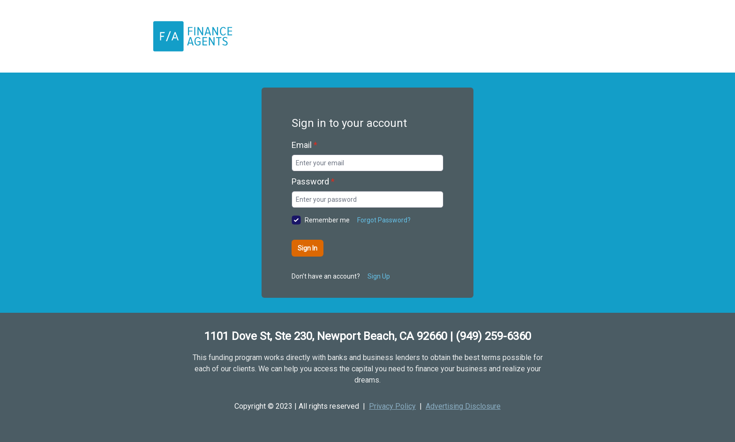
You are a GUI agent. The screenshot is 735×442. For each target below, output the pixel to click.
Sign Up (379, 276)
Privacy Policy (392, 406)
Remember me (327, 220)
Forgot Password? (384, 220)
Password (313, 181)
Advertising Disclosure (463, 406)
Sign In (307, 248)
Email (304, 145)
